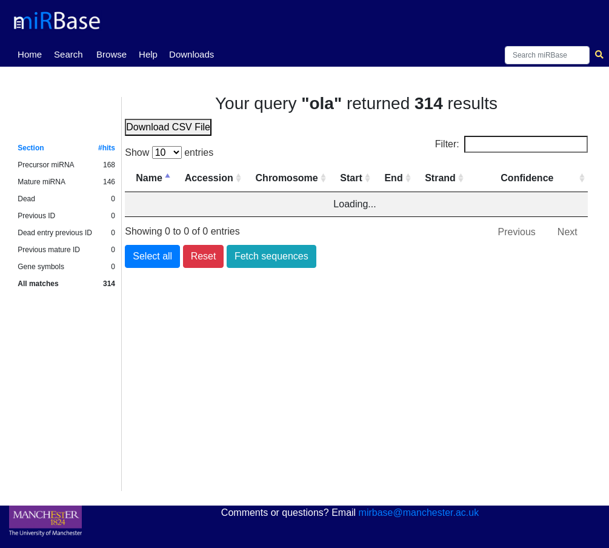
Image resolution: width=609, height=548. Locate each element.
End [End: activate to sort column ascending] (393, 178)
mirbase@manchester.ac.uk (419, 512)
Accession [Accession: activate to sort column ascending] (209, 178)
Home (32, 53)
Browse (111, 54)
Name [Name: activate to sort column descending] (149, 178)
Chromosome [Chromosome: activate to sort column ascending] (287, 178)
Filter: (511, 144)
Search (68, 54)
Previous (517, 232)
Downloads (191, 54)
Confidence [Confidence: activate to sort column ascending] (527, 178)
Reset (203, 256)
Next (567, 232)
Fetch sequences (271, 256)
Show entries (169, 152)
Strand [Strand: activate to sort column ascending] (440, 178)
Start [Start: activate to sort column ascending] (351, 178)
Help (148, 54)
